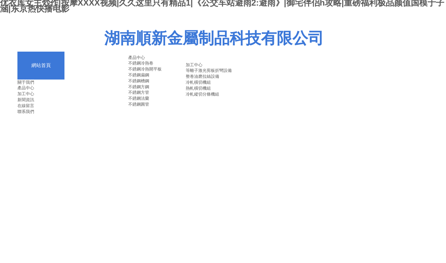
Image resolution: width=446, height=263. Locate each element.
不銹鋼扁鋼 (138, 75)
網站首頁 (41, 65)
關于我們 (25, 82)
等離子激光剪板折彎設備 (209, 70)
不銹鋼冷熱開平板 (145, 69)
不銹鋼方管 (138, 92)
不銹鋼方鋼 (138, 86)
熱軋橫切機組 (198, 88)
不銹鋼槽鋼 (138, 80)
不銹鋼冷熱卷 (140, 63)
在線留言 (25, 105)
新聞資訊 (25, 99)
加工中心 (25, 93)
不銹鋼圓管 (138, 104)
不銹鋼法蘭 (138, 98)
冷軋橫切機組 (198, 82)
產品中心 (25, 87)
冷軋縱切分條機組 (202, 94)
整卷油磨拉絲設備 (202, 76)
